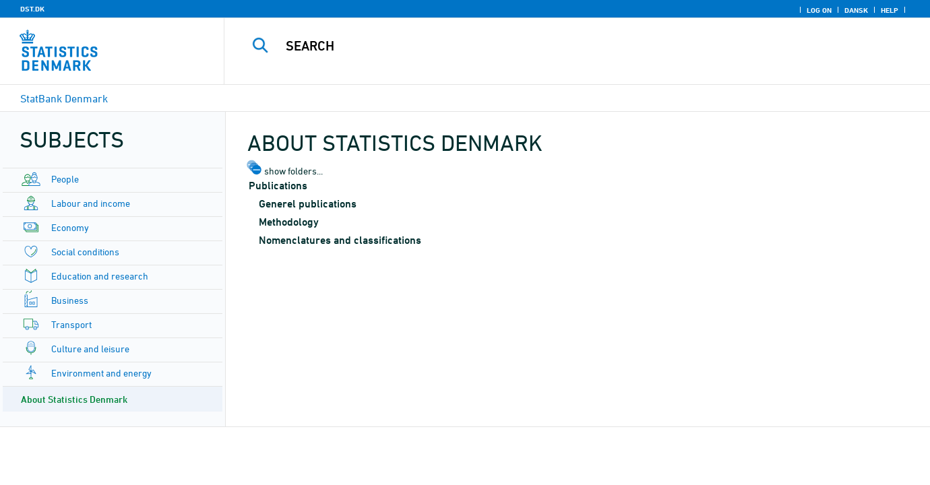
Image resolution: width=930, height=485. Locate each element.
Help (889, 10)
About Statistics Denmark (74, 399)
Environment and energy (101, 373)
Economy (70, 227)
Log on (819, 10)
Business (69, 300)
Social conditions (85, 251)
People (65, 179)
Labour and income (90, 203)
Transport (71, 324)
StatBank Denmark (64, 98)
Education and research (99, 276)
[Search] (559, 45)
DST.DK (32, 8)
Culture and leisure (90, 348)
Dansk (856, 10)
